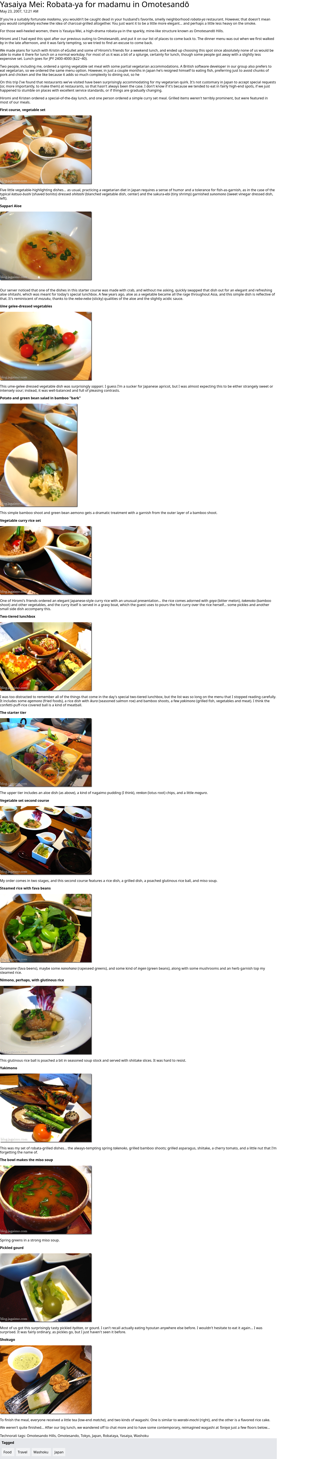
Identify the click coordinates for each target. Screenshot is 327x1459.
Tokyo (85, 1435)
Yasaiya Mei (72, 31)
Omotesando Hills (41, 1435)
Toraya (225, 1427)
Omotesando (68, 1435)
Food (7, 1452)
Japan (96, 1435)
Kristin (54, 50)
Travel (22, 1452)
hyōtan (77, 1327)
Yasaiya (126, 1435)
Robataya (110, 1435)
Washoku (141, 1435)
